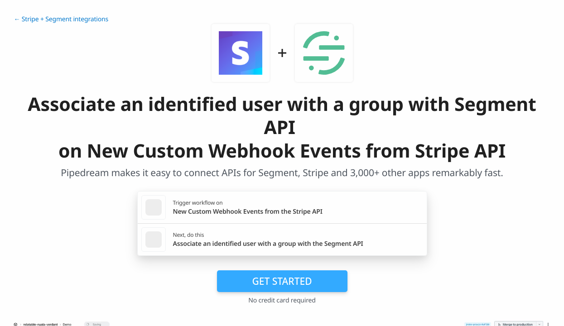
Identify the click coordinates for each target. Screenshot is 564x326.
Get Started (282, 281)
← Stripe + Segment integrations (61, 19)
